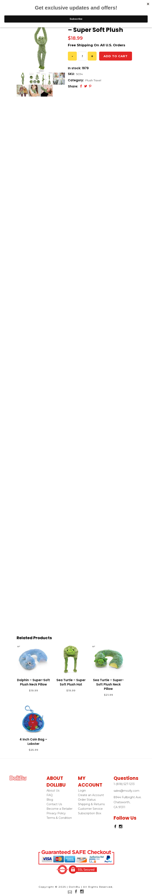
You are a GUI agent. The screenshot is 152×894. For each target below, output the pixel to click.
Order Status (87, 799)
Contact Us (54, 804)
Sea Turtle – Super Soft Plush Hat (71, 682)
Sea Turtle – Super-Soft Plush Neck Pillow (108, 684)
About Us (53, 790)
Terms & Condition (59, 818)
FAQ (50, 795)
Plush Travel (93, 80)
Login (82, 790)
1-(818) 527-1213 (124, 784)
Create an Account (91, 795)
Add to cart (116, 56)
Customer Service (90, 809)
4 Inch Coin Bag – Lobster (33, 741)
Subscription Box (89, 813)
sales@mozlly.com (126, 791)
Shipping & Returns (91, 804)
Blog (50, 799)
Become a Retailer (59, 809)
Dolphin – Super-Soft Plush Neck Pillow (33, 682)
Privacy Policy (56, 813)
